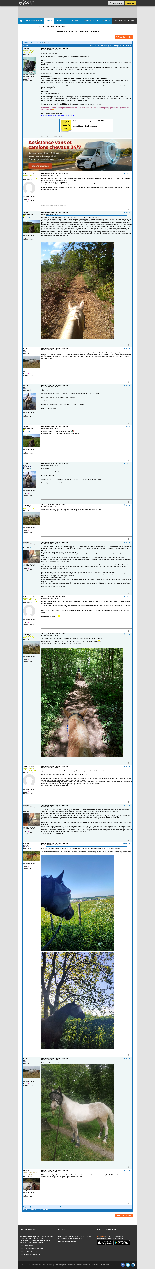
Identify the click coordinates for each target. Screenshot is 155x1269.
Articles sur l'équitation (32, 1254)
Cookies (95, 1265)
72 (44, 42)
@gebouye (45, 390)
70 (41, 42)
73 (46, 42)
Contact (106, 21)
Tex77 (25, 348)
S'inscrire (130, 3)
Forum (49, 21)
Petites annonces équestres (33, 1248)
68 (37, 42)
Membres (61, 21)
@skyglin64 (45, 468)
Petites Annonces (34, 21)
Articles (74, 21)
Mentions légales (60, 1265)
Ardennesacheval (28, 174)
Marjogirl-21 (27, 505)
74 (48, 42)
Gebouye (26, 48)
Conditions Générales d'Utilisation (79, 1265)
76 (52, 42)
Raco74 (25, 385)
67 (35, 42)
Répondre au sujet (123, 37)
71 (42, 42)
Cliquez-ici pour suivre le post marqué (85, 126)
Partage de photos (30, 1251)
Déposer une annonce (124, 21)
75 (50, 42)
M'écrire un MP (30, 76)
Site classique (104, 1265)
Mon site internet (29, 74)
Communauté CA (91, 21)
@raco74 (51, 432)
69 (38, 42)
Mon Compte (117, 3)
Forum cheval (29, 1246)
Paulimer (26, 1170)
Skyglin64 (26, 213)
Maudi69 (26, 843)
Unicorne (26, 542)
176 (58, 42)
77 (54, 42)
